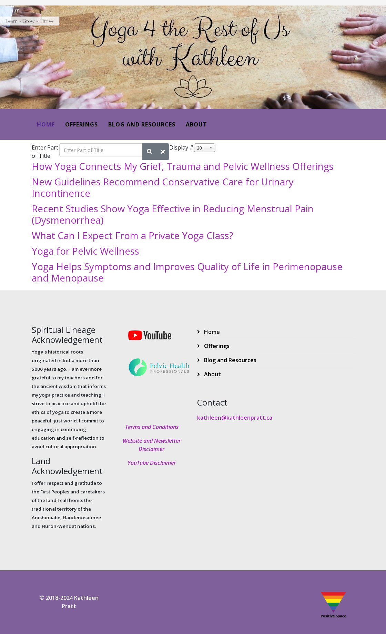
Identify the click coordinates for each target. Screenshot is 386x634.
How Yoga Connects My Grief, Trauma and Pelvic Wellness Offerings (183, 166)
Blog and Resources (141, 124)
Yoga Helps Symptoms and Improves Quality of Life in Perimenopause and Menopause (187, 272)
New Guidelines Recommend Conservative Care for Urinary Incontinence (163, 187)
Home (46, 124)
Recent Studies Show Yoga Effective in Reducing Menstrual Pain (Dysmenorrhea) (173, 214)
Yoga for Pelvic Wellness (85, 251)
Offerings (81, 124)
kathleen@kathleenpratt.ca (234, 417)
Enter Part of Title (45, 152)
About (196, 124)
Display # (181, 147)
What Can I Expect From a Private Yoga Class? (132, 235)
